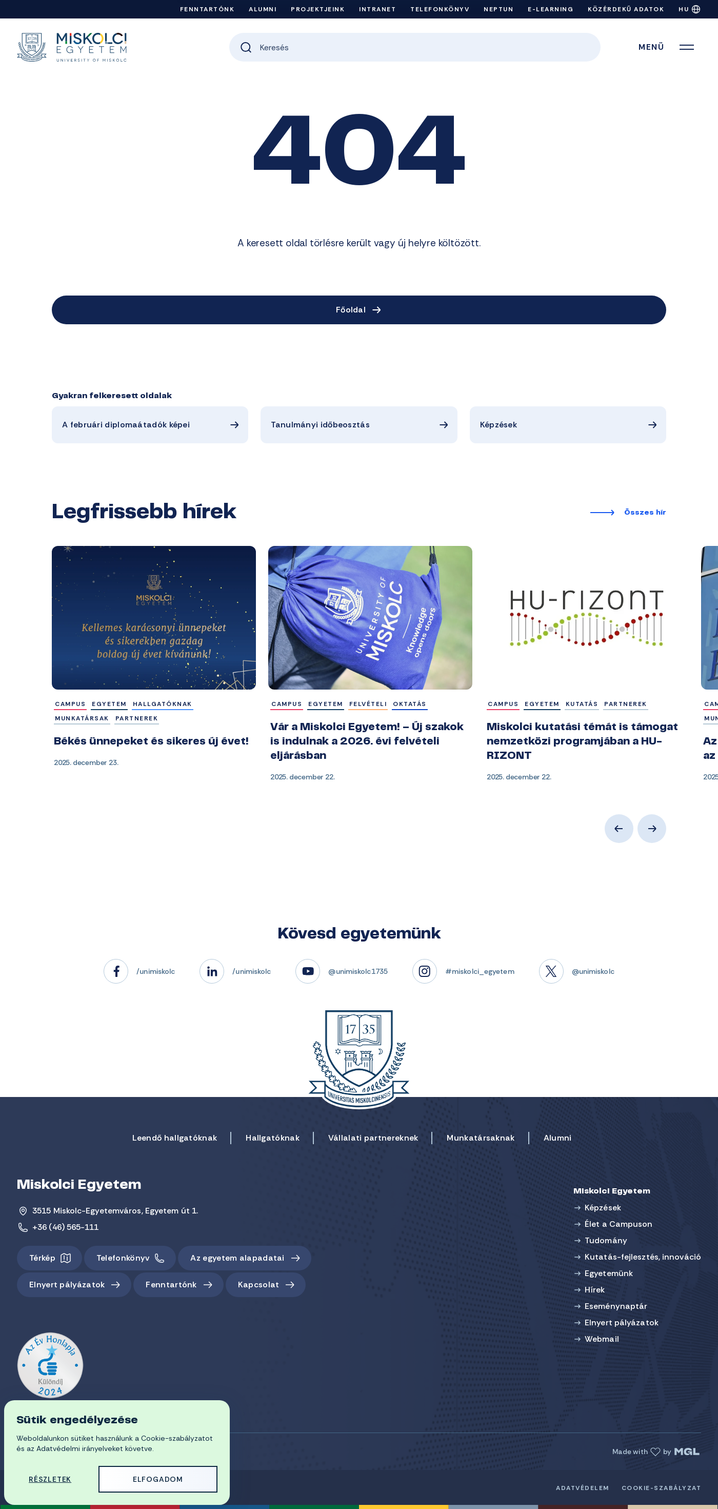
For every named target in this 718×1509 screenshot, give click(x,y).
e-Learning (550, 9)
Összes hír (645, 513)
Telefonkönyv (439, 9)
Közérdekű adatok (626, 9)
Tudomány (606, 1240)
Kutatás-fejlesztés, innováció (643, 1256)
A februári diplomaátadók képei (126, 424)
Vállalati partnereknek (373, 1137)
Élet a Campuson (619, 1224)
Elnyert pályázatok (67, 1284)
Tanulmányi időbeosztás (320, 424)
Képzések (498, 424)
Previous (619, 828)
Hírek (595, 1289)
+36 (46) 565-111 (65, 1227)
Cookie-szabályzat (662, 1488)
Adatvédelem (582, 1488)
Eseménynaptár (616, 1306)
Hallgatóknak (273, 1137)
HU (684, 9)
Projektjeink (318, 9)
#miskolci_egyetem (479, 971)
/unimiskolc (155, 971)
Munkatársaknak (480, 1137)
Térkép (42, 1257)
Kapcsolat (259, 1284)
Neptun (498, 9)
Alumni (262, 9)
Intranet (377, 9)
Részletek (50, 1479)
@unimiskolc (593, 971)
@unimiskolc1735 (358, 971)
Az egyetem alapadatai (237, 1257)
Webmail (602, 1339)
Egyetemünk (609, 1273)
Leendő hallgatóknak (174, 1137)
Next (651, 828)
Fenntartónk (207, 9)
